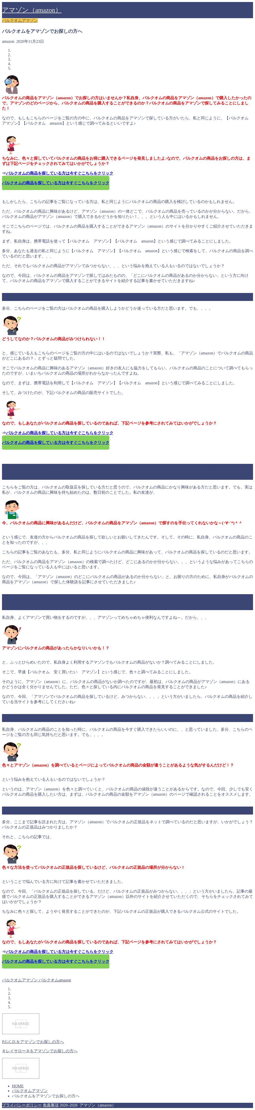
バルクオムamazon (54, 980)
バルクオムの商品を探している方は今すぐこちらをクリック (59, 173)
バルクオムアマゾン (20, 20)
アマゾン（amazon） (32, 10)
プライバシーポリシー (22, 1105)
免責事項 (51, 1105)
